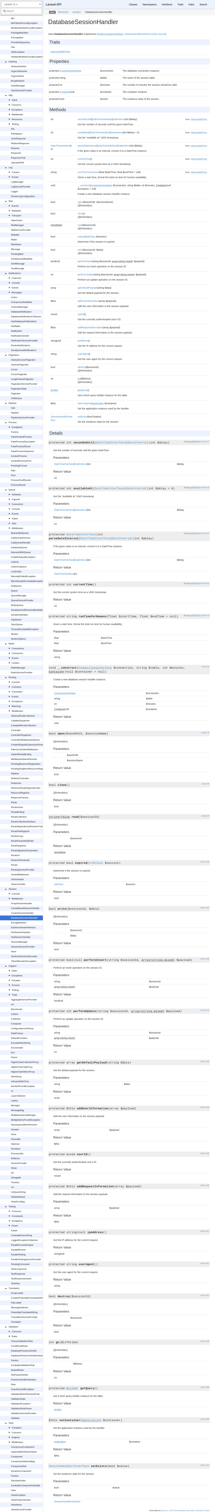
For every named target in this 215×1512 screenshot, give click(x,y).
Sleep (14, 1168)
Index (191, 4)
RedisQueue (17, 605)
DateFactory (17, 1033)
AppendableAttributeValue (24, 1451)
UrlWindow (16, 398)
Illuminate (63, 12)
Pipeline (12, 403)
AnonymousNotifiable (21, 302)
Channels (16, 278)
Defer (14, 970)
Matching (16, 706)
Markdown (16, 244)
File (13, 129)
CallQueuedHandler (21, 542)
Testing (15, 124)
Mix (12, 18)
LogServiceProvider (20, 186)
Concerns (16, 105)
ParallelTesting (18, 1254)
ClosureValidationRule (22, 1341)
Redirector (16, 783)
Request (15, 148)
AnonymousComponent (22, 1447)
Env (13, 1052)
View (11, 1423)
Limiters (16, 663)
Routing (12, 677)
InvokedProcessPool (21, 461)
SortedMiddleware (20, 874)
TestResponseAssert (21, 1278)
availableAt (83, 132)
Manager (15, 1105)
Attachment (16, 220)
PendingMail (17, 254)
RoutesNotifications (20, 345)
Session (12, 889)
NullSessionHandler (21, 937)
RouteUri (15, 855)
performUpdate (86, 274)
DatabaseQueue (19, 547)
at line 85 (205, 784)
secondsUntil (84, 119)
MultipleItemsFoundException (25, 1120)
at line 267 (204, 1295)
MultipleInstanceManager (23, 1115)
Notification (16, 331)
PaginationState (19, 388)
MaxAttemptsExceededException (27, 581)
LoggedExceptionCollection (24, 1240)
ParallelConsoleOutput (22, 1245)
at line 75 (205, 733)
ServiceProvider (19, 1163)
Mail (11, 201)
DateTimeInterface (102, 119)
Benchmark (16, 1009)
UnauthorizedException (22, 1389)
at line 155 (204, 959)
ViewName (16, 1504)
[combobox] (21, 11)
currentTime (84, 159)
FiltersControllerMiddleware (24, 749)
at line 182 (204, 1061)
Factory (14, 432)
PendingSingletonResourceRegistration (30, 768)
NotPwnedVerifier (19, 1375)
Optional (15, 1144)
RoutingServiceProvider (22, 869)
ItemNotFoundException (23, 1086)
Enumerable (17, 1047)
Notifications (15, 273)
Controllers (17, 691)
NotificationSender (20, 335)
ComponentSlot (18, 1466)
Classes (133, 4)
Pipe (13, 470)
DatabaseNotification (21, 311)
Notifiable (15, 326)
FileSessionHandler (20, 932)
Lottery (14, 1100)
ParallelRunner (18, 1249)
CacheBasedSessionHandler (25, 908)
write (80, 249)
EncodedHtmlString (20, 1043)
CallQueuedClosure (20, 538)
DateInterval (118, 119)
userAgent (83, 354)
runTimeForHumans (88, 172)
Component (16, 1456)
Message (15, 249)
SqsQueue (16, 619)
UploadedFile (17, 162)
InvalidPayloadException (23, 557)
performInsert (85, 261)
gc (79, 378)
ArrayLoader (17, 1293)
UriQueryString (18, 1192)
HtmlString (16, 1076)
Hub (13, 408)
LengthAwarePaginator (22, 379)
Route (14, 802)
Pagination (14, 355)
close (80, 213)
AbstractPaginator (20, 364)
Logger (14, 191)
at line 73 (205, 615)
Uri (12, 1187)
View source (158, 34)
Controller (16, 730)
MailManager (17, 225)
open (80, 202)
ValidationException (20, 1403)
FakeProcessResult (20, 446)
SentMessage (18, 263)
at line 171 (204, 1010)
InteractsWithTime (20, 1081)
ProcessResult (18, 485)
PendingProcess (19, 465)
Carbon (14, 1014)
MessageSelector (19, 1307)
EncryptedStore (18, 922)
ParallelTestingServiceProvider (26, 1259)
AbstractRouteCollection (23, 716)
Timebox (15, 1182)
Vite (13, 47)
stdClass (91, 236)
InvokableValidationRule (23, 1365)
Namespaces (150, 4)
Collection (16, 1019)
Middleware (17, 114)
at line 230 (204, 1185)
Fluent (14, 1057)
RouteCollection (19, 817)
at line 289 (204, 1387)
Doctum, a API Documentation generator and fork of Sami (185, 1510)
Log (10, 167)
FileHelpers (16, 133)
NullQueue (16, 586)
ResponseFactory (19, 797)
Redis (11, 643)
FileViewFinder (18, 1480)
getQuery (83, 390)
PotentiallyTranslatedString (24, 1312)
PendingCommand (20, 1264)
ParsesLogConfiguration (23, 196)
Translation (14, 1288)
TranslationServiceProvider (24, 1317)
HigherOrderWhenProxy (23, 1071)
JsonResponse (18, 138)
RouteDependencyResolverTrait (27, 826)
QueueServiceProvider (22, 600)
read (80, 225)
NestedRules (17, 1370)
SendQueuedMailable (21, 259)
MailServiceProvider (21, 230)
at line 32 (205, 487)
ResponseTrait (18, 158)
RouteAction (17, 807)
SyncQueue (17, 624)
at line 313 (204, 1465)
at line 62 (205, 667)
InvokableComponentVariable (25, 1485)
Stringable (16, 1177)
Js (12, 1091)
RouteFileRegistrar (20, 831)
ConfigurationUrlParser (22, 1028)
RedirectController (20, 778)
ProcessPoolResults (21, 480)
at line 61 (205, 583)
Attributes (16, 494)
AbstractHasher (18, 66)
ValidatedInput (18, 1197)
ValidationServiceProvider (23, 1413)
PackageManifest (19, 32)
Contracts (16, 687)
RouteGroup (17, 836)
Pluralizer (15, 1148)
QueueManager (18, 595)
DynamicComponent (21, 1471)
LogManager (17, 182)
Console (16, 283)
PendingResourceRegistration (26, 764)
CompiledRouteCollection (23, 725)
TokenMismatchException (23, 961)
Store (13, 951)
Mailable (15, 234)
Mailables (16, 210)
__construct (84, 185)
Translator (16, 1322)
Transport (16, 215)
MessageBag (17, 1110)
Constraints (17, 1216)
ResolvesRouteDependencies (25, 788)
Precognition (17, 37)
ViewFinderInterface (21, 1500)
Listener (15, 562)
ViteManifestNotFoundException (27, 56)
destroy (82, 367)
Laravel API (54, 4)
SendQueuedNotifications (23, 350)
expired (82, 236)
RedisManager (18, 667)
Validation (13, 1326)
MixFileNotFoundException (24, 23)
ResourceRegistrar (20, 792)
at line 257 (204, 1263)
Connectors (17, 504)
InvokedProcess (19, 456)
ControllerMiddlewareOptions (25, 740)
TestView (15, 1283)
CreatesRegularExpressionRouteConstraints (33, 744)
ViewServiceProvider (21, 1509)
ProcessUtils (17, 1153)
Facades (16, 980)
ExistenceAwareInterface (23, 927)
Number (15, 1129)
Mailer (14, 239)
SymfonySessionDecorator (24, 956)
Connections (18, 648)
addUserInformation (88, 301)
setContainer (84, 403)
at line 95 (205, 816)
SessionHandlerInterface (137, 34)
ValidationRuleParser (21, 1408)
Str (12, 1172)
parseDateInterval (87, 145)
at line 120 (204, 862)
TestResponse (18, 1274)
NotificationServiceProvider (24, 340)
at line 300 (204, 1419)
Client (14, 100)
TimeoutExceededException (25, 629)
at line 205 (204, 1107)
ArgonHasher (17, 76)
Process (13, 422)
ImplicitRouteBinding (21, 754)
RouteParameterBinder (22, 841)
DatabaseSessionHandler (24, 918)
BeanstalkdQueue (20, 533)
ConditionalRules (19, 1346)
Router (14, 865)
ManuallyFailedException (23, 576)
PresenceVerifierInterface (23, 1379)
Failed (15, 518)
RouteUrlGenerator (20, 860)
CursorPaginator (19, 374)
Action (14, 297)
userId (81, 314)
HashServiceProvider (21, 90)
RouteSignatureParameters (24, 850)
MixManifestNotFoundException (27, 28)
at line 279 (204, 1341)
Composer (16, 1023)
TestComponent (19, 1269)
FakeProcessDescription (23, 441)
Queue (12, 489)
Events (15, 177)
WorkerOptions (18, 639)
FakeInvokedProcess (21, 437)
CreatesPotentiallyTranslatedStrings (28, 1298)
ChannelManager (19, 307)
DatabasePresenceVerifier (24, 1350)
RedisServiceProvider (21, 672)
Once (13, 1134)
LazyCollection (18, 1096)
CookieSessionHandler (22, 913)
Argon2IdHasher (19, 71)
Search (203, 4)
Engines (16, 1437)
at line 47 (205, 533)
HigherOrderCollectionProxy (25, 1062)
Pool (13, 475)
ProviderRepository (20, 42)
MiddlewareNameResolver (24, 759)
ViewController (18, 884)
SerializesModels (19, 614)
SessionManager (19, 942)
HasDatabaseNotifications (24, 321)
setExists (82, 416)
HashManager (18, 85)
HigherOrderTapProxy (22, 1067)
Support (12, 966)
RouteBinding (17, 812)
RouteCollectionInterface (23, 821)
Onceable (16, 1139)
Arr (12, 1004)
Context (15, 172)
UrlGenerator (17, 879)
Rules (14, 1336)
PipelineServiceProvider (23, 417)
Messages (17, 292)
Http (11, 95)
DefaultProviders (19, 1038)
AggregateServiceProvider (24, 999)
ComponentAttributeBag (23, 1461)
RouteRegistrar (18, 845)
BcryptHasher (18, 81)
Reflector (15, 1158)
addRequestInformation (90, 327)
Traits (14, 995)
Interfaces (167, 4)
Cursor (14, 369)
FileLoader (16, 1302)
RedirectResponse (20, 143)
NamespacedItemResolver (24, 1124)
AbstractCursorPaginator (23, 360)
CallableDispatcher (20, 720)
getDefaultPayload (87, 287)
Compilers (17, 1427)
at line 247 (204, 1231)
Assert (14, 1230)
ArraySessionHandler (21, 903)
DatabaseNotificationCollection (26, 316)
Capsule (16, 499)
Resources (17, 119)
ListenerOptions (19, 566)
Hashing (13, 61)
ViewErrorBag (18, 1201)
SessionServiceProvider (23, 946)
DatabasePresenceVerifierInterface (28, 1355)
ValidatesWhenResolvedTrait (25, 1394)
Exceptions (17, 109)
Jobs (14, 523)
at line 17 (205, 441)
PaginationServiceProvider (24, 384)
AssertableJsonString (21, 1235)
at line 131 (204, 908)
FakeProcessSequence (22, 451)
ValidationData (18, 1399)
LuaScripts (16, 571)
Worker (14, 634)
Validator (15, 1418)
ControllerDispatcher (21, 735)
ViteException (18, 52)
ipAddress (83, 340)
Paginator (16, 393)
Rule (13, 1384)
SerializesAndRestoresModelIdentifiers (30, 610)
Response (16, 153)
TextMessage (17, 268)
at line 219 (204, 1153)
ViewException (18, 1495)
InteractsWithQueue (21, 552)
